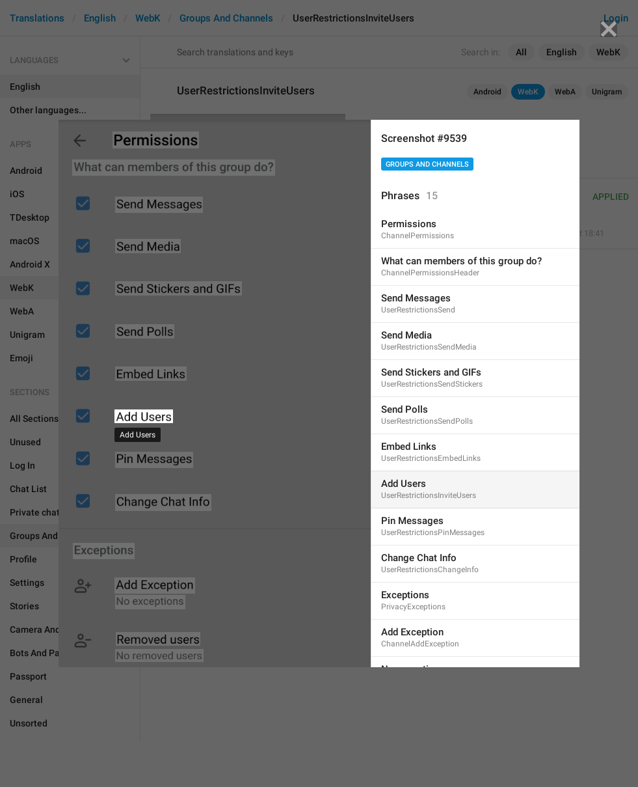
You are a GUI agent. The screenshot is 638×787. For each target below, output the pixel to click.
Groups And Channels (427, 164)
